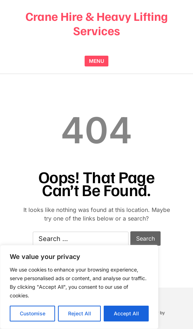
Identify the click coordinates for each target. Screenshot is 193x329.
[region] (79, 287)
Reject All (79, 313)
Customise (32, 313)
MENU (96, 61)
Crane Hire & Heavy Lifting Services (97, 23)
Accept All (126, 313)
